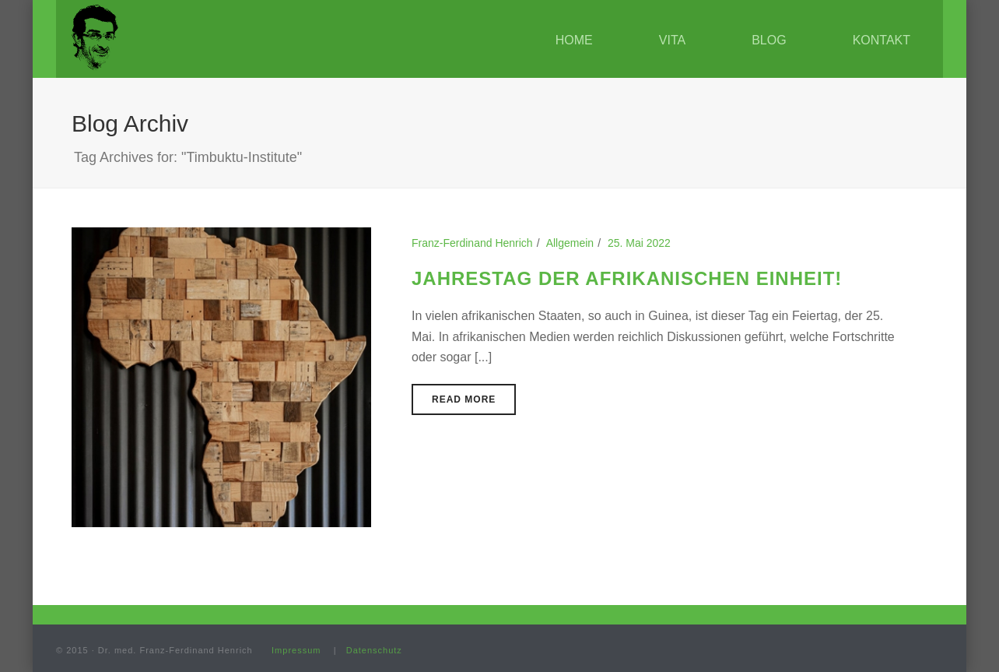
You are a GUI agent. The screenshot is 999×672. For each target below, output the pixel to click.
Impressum (296, 650)
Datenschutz (374, 650)
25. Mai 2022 (639, 243)
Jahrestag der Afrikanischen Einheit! (627, 278)
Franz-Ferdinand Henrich (472, 243)
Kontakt (881, 40)
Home (574, 40)
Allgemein (570, 243)
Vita (672, 40)
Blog (769, 40)
